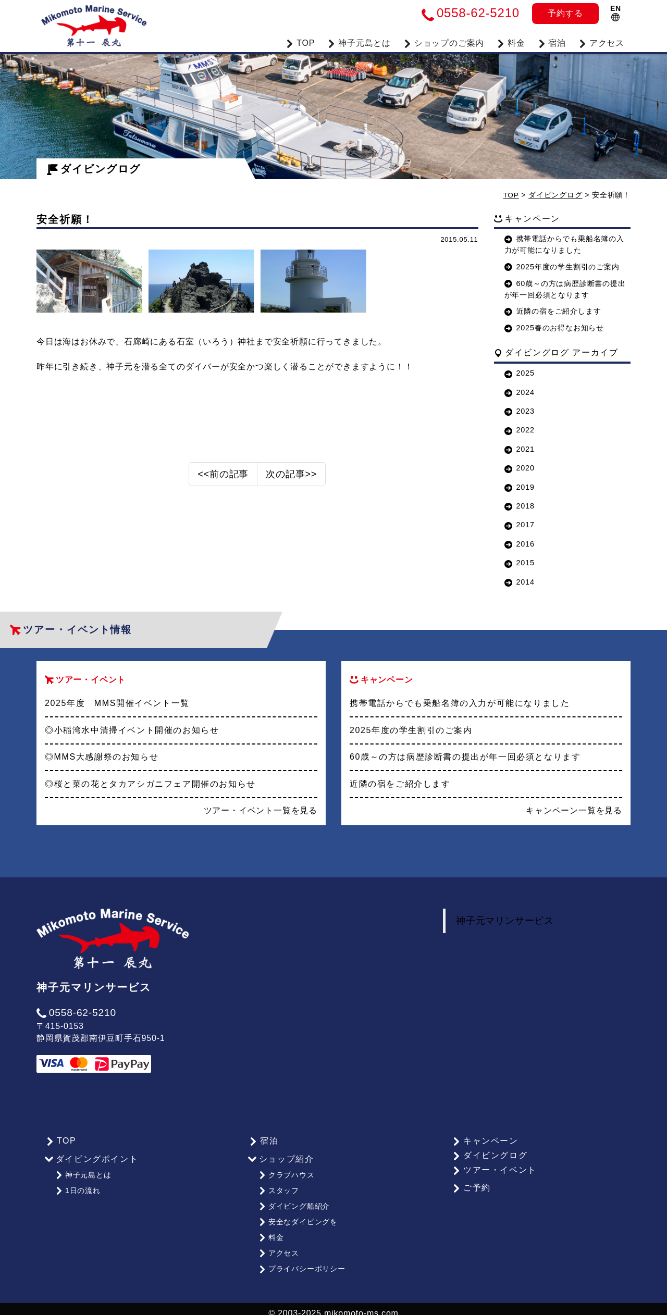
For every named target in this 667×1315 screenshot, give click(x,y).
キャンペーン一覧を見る (574, 810)
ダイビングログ (94, 169)
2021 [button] (519, 448)
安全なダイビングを (297, 1217)
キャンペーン (484, 1140)
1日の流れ (77, 1188)
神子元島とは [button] (359, 41)
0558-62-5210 (76, 1012)
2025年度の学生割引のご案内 (562, 266)
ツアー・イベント (493, 1169)
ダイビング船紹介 (293, 1202)
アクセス (601, 41)
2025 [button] (519, 373)
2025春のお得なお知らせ (554, 328)
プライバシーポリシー (301, 1260)
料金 (511, 41)
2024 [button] (519, 392)
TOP (300, 41)
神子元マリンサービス (505, 920)
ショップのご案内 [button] (443, 41)
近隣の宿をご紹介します (552, 311)
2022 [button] (519, 430)
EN (615, 12)
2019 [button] (519, 486)
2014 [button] (519, 581)
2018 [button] (519, 505)
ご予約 (470, 1187)
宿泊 (552, 41)
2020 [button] (519, 468)
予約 (565, 13)
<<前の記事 (223, 478)
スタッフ (278, 1188)
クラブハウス (286, 1174)
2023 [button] (519, 411)
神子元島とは (83, 1174)
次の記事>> (291, 478)
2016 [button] (519, 543)
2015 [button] (519, 563)
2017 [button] (519, 524)
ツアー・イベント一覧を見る (260, 810)
